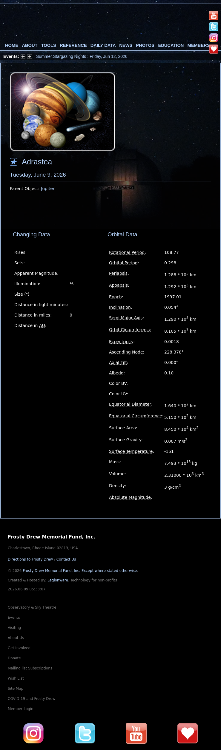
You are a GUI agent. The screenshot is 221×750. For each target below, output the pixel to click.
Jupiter (48, 188)
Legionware (57, 580)
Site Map (15, 688)
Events (14, 617)
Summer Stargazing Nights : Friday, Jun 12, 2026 (82, 56)
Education (171, 45)
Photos (145, 45)
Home (11, 45)
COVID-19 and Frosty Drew (31, 699)
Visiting (14, 628)
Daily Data (103, 45)
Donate (14, 658)
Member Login (20, 709)
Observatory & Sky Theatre (32, 607)
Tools (48, 45)
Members (199, 45)
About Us (16, 638)
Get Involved (19, 648)
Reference (73, 45)
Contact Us (66, 559)
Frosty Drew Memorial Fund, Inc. (80, 571)
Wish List (16, 678)
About (29, 45)
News (125, 45)
